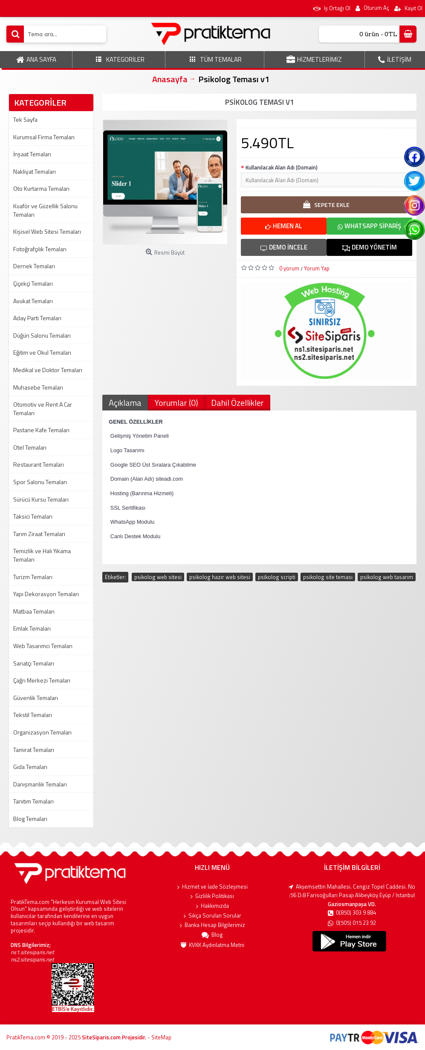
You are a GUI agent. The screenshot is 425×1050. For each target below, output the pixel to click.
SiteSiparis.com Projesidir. (114, 1037)
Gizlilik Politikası (212, 896)
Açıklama (125, 402)
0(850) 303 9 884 (352, 913)
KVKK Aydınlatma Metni (212, 945)
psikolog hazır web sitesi (219, 577)
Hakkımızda (212, 906)
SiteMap (161, 1037)
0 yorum (289, 268)
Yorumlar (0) (176, 402)
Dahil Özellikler (237, 402)
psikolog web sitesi (158, 577)
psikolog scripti (276, 577)
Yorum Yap (317, 268)
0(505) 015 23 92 (352, 923)
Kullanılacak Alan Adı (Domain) (282, 167)
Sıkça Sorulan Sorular (212, 916)
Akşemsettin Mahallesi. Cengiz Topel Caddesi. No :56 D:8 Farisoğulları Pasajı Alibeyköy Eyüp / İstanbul (352, 891)
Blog (212, 935)
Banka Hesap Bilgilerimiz (212, 925)
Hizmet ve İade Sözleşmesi (212, 887)
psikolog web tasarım (386, 577)
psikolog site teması (328, 577)
